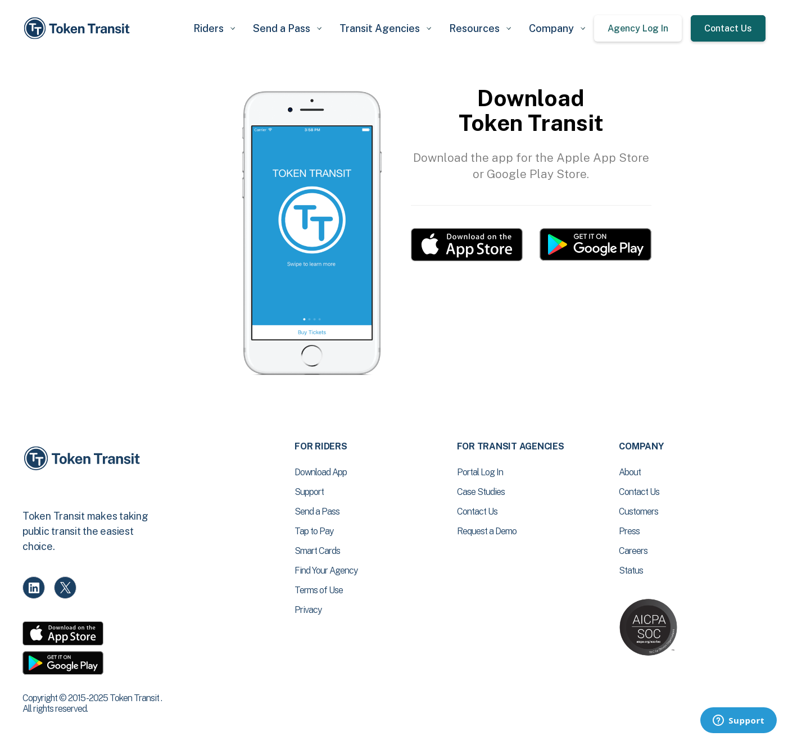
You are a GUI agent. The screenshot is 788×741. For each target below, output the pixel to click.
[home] (78, 28)
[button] (214, 28)
